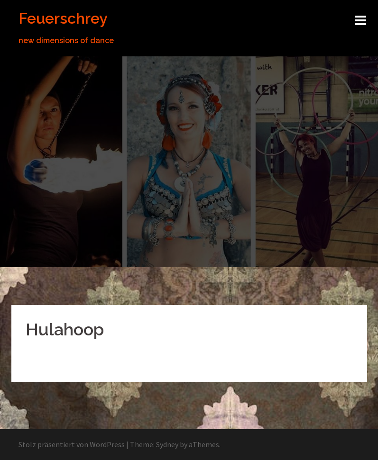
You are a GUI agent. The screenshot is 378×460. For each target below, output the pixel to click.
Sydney (167, 444)
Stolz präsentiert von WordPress (71, 444)
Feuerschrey (63, 18)
